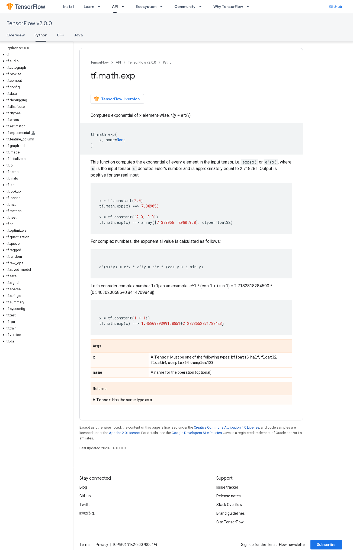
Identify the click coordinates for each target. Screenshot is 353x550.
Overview (16, 35)
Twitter (85, 504)
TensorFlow (100, 62)
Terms (85, 544)
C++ (60, 35)
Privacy (102, 544)
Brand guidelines (230, 513)
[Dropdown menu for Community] (201, 6)
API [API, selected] (115, 6)
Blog (83, 487)
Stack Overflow (229, 504)
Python (168, 62)
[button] (35, 54)
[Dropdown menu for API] (124, 6)
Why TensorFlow (228, 6)
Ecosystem (146, 6)
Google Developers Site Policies (197, 433)
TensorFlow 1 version (117, 99)
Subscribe (326, 544)
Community (184, 6)
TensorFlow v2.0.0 (29, 23)
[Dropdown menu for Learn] (100, 6)
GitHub (335, 6)
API (118, 62)
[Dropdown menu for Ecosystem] (162, 6)
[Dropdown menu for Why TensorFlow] (249, 6)
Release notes (228, 496)
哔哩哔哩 (87, 513)
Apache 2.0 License (124, 433)
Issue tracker (227, 487)
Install (68, 6)
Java (78, 35)
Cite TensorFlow (230, 522)
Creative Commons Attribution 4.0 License (226, 427)
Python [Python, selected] (40, 35)
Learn (89, 6)
